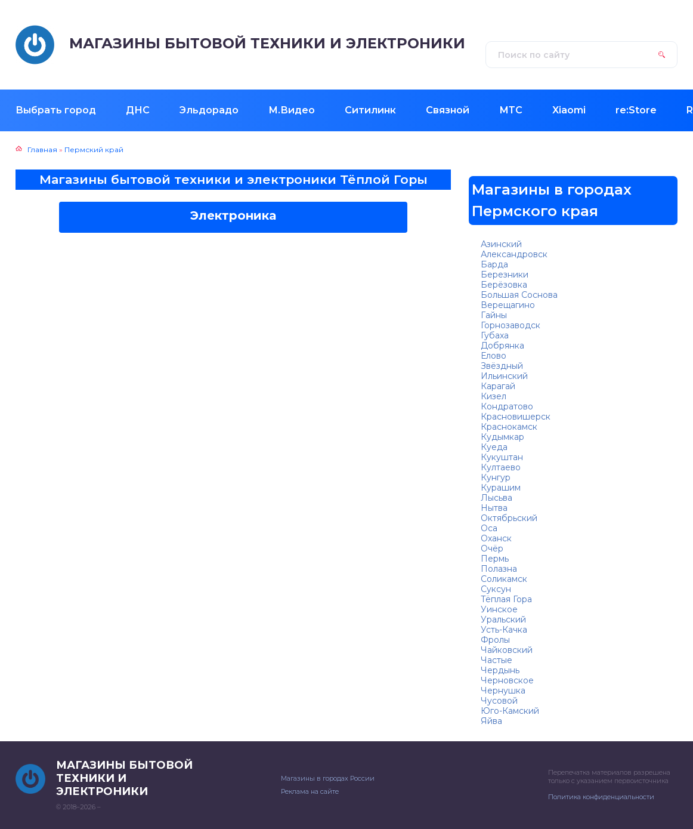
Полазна (499, 568)
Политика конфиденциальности (601, 797)
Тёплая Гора (506, 599)
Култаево (501, 467)
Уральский (503, 619)
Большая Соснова (519, 294)
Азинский (501, 244)
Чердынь (500, 670)
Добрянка (502, 345)
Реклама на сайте (310, 791)
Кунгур (496, 477)
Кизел (493, 396)
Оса (489, 528)
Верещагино (508, 305)
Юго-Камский (510, 710)
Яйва (491, 721)
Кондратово (507, 406)
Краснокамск (509, 426)
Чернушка (503, 690)
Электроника (233, 215)
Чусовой (499, 700)
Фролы (495, 639)
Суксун (496, 589)
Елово (493, 355)
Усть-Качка (504, 629)
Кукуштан (502, 457)
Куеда (494, 447)
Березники (504, 274)
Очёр (492, 548)
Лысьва (496, 497)
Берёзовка (504, 284)
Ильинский (504, 376)
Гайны (494, 315)
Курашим (501, 487)
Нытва (494, 508)
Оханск (496, 538)
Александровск (514, 254)
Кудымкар (502, 437)
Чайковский (507, 650)
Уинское (499, 609)
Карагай (498, 386)
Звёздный (502, 365)
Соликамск (504, 579)
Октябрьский (509, 518)
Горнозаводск (510, 325)
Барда (494, 264)
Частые (496, 660)
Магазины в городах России (328, 778)
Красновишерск (515, 416)
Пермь (495, 558)
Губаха (495, 335)
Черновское (507, 680)
